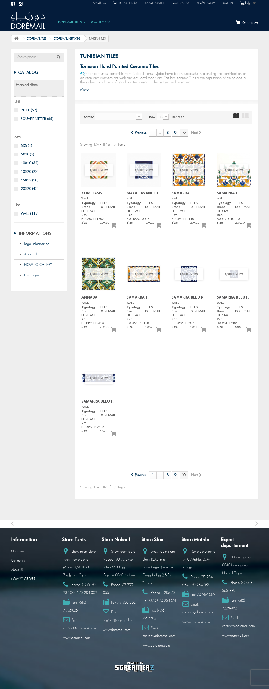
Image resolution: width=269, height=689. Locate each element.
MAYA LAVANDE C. (143, 192)
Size (84, 223)
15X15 (29, 180)
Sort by (89, 117)
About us (82, 3)
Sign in (226, 3)
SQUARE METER (37, 119)
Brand (85, 207)
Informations (35, 233)
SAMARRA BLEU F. (233, 297)
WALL (30, 213)
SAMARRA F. (228, 192)
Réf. (84, 215)
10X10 (29, 163)
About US (30, 254)
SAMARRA (181, 192)
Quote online (144, 3)
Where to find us (111, 3)
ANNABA (89, 297)
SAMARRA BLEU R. (188, 297)
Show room (201, 3)
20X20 (29, 188)
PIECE (29, 110)
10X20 (29, 171)
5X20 (27, 154)
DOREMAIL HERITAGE (67, 38)
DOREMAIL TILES (70, 22)
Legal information (36, 244)
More (84, 89)
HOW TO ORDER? (37, 265)
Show (151, 117)
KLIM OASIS (91, 192)
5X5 (26, 145)
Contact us (173, 3)
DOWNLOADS (100, 22)
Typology (88, 203)
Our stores (31, 275)
